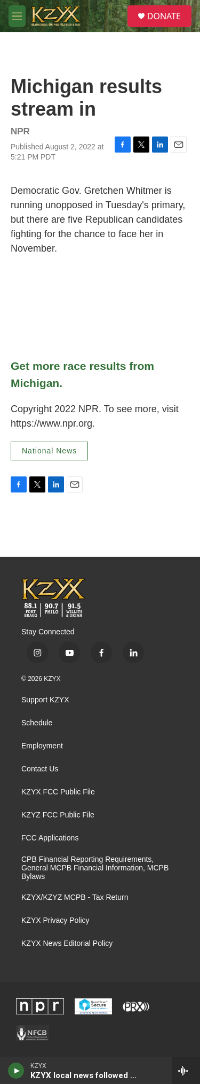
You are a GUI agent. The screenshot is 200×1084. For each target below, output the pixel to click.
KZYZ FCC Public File (57, 815)
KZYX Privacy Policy (55, 920)
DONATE (164, 16)
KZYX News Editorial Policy (67, 943)
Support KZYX (45, 700)
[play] (16, 1070)
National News (49, 450)
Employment (42, 746)
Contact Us (39, 769)
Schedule (36, 723)
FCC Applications (49, 838)
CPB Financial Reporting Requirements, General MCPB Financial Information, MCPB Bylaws (95, 868)
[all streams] (186, 1070)
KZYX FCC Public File (58, 792)
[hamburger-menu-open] (17, 16)
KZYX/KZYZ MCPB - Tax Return (74, 897)
